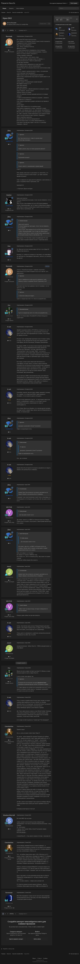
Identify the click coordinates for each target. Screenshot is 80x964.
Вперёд (12, 30)
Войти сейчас (37, 939)
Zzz (9, 305)
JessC (9, 566)
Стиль (40, 958)
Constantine (9, 726)
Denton (8, 195)
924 (9, 906)
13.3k (9, 340)
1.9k (9, 319)
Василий (13, 22)
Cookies (45, 958)
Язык (34, 958)
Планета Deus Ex (8, 3)
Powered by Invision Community (40, 961)
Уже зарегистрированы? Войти (59, 3)
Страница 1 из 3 (23, 30)
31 (9, 580)
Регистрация (74, 3)
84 (9, 740)
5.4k (9, 208)
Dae (9, 246)
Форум (4, 9)
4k (9, 144)
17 (9, 50)
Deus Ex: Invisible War (22, 24)
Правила (11, 8)
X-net (9, 327)
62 (9, 829)
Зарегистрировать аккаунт (16, 939)
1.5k (9, 259)
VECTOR (9, 507)
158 (9, 521)
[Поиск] (63, 8)
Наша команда (20, 8)
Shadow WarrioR (9, 815)
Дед (9, 130)
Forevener (9, 892)
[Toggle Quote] (19, 134)
